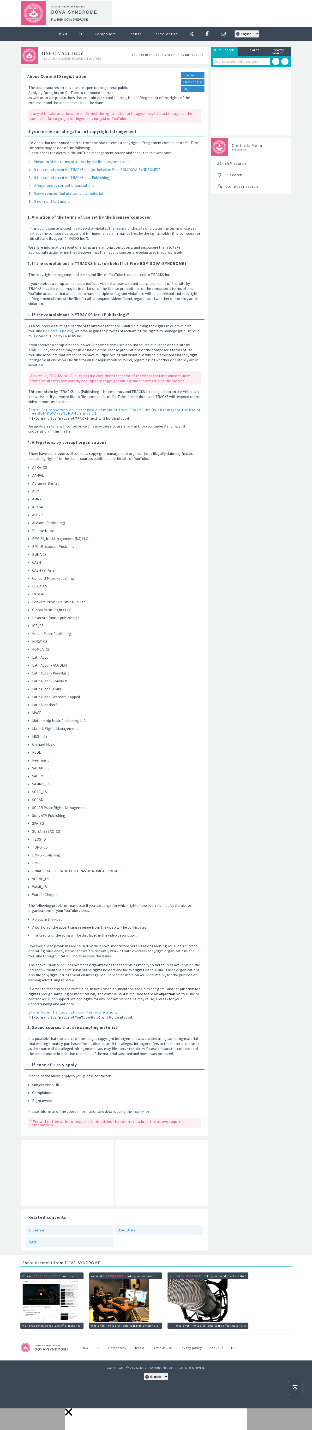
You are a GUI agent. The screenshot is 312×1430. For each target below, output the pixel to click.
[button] (68, 1412)
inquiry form (142, 1111)
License (134, 33)
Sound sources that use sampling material (68, 193)
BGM (63, 33)
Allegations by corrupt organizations (64, 185)
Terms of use (162, 1348)
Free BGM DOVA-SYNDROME (69, 19)
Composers (105, 33)
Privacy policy (191, 1348)
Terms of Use (165, 33)
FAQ (186, 89)
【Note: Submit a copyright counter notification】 (73, 1012)
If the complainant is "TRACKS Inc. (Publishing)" (73, 177)
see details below (58, 330)
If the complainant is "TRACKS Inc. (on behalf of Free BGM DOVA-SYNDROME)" (97, 169)
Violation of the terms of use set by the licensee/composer (81, 161)
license (121, 228)
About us (127, 1230)
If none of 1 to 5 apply (51, 201)
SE (81, 33)
